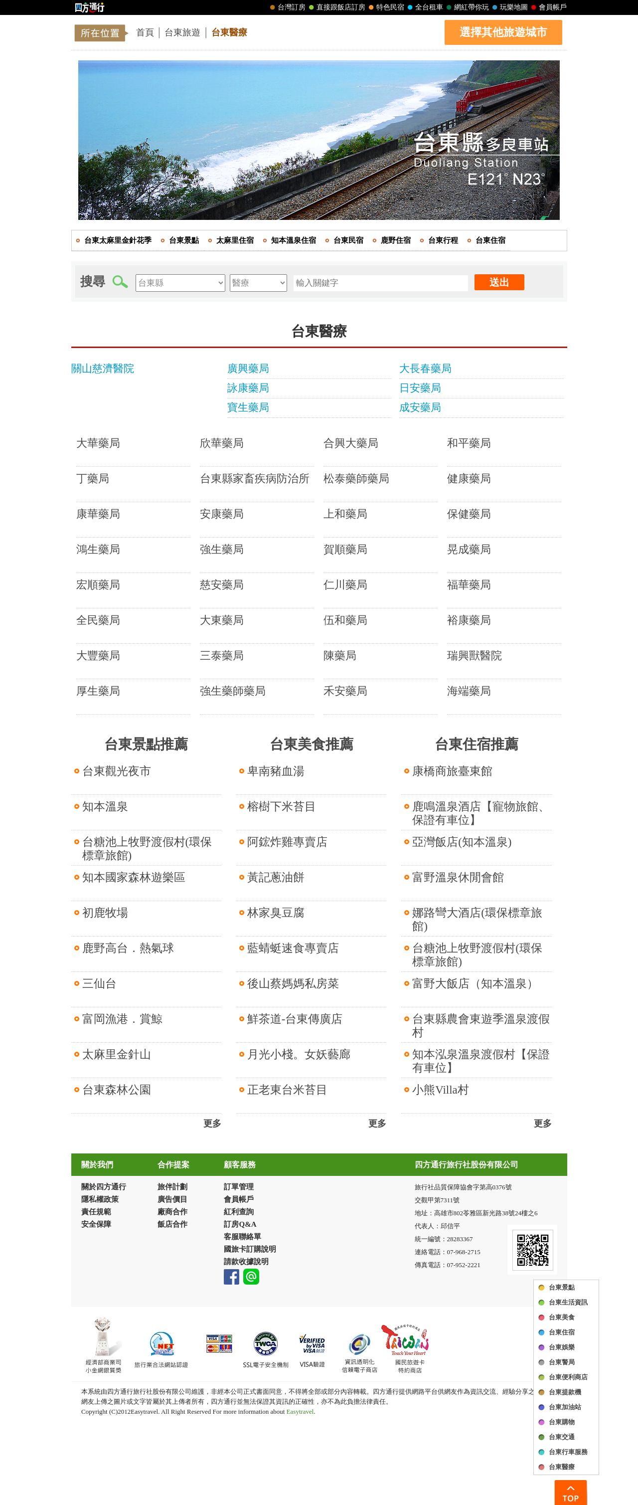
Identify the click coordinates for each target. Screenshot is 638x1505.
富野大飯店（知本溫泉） (475, 983)
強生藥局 (222, 549)
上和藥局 (345, 514)
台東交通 (562, 1437)
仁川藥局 (345, 584)
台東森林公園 (116, 1090)
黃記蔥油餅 (276, 877)
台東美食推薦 (311, 744)
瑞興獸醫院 (474, 655)
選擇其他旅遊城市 (503, 32)
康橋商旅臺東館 (452, 771)
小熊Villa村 (440, 1090)
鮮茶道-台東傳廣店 (295, 1019)
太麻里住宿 (235, 240)
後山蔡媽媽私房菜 (293, 983)
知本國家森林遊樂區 (133, 877)
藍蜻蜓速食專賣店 (293, 948)
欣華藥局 (222, 443)
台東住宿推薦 (476, 744)
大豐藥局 (98, 655)
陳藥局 (339, 655)
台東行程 (443, 240)
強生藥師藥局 (233, 691)
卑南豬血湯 (276, 771)
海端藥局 (469, 691)
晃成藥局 (469, 549)
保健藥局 (469, 514)
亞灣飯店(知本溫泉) (461, 842)
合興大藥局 (350, 443)
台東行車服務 (568, 1452)
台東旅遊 (182, 32)
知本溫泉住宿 (293, 240)
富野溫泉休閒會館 (458, 877)
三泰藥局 (222, 655)
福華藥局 (469, 584)
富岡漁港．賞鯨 (122, 1019)
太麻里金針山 (116, 1054)
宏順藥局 (98, 584)
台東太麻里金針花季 (118, 240)
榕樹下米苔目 (281, 806)
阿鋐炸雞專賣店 (287, 842)
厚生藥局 (98, 691)
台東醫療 (229, 32)
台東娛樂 (562, 1347)
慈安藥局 (222, 584)
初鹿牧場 (105, 913)
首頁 (145, 32)
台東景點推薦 (146, 744)
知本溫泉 (105, 806)
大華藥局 (98, 443)
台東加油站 (565, 1407)
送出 (499, 282)
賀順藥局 (345, 549)
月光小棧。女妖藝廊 (298, 1054)
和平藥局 (469, 443)
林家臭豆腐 (276, 913)
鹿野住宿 (396, 240)
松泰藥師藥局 (356, 478)
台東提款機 (565, 1392)
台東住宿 (562, 1332)
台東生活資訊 (568, 1302)
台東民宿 (348, 240)
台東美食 (562, 1317)
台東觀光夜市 (116, 771)
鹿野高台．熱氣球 (128, 948)
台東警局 (562, 1362)
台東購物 (562, 1422)
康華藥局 (98, 514)
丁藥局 (92, 478)
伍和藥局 (345, 620)
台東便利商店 (568, 1377)
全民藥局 (98, 620)
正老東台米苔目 (287, 1090)
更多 (212, 1124)
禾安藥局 (345, 691)
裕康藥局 (469, 620)
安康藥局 (222, 514)
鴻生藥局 (98, 549)
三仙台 (99, 983)
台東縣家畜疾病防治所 (255, 478)
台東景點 (562, 1287)
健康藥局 (469, 478)
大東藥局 (222, 620)
